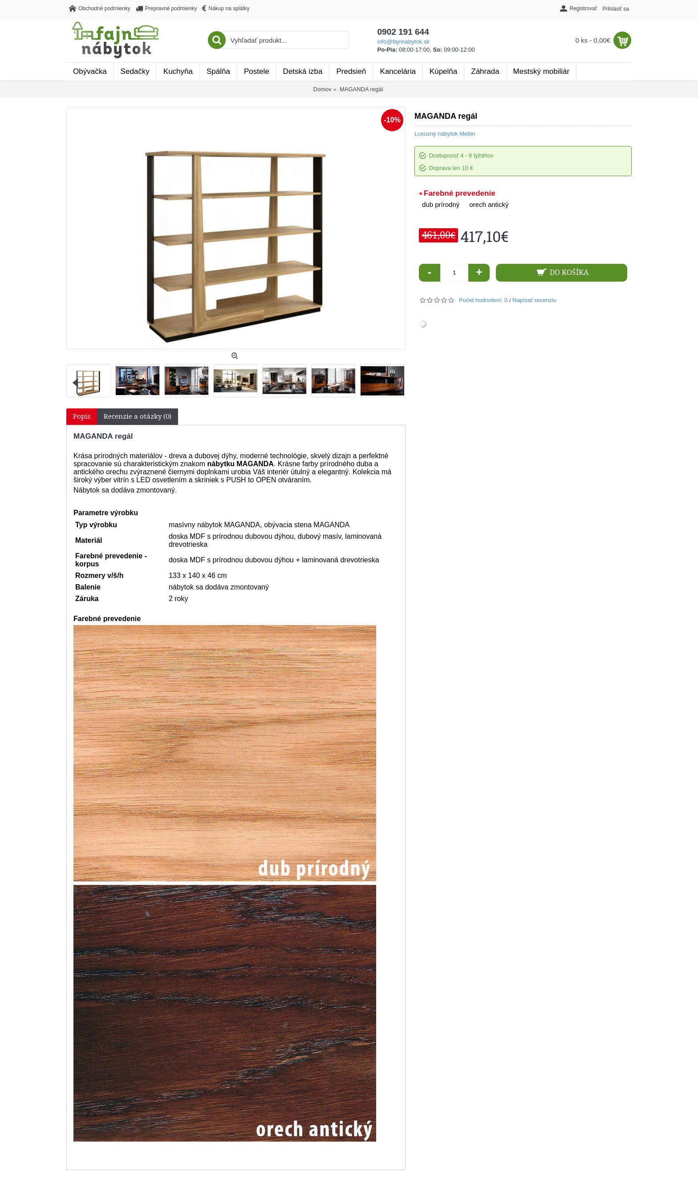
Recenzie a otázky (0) (137, 416)
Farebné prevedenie (459, 193)
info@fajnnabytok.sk (403, 41)
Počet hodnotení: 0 (483, 300)
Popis (81, 416)
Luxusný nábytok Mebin (444, 133)
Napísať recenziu (534, 300)
